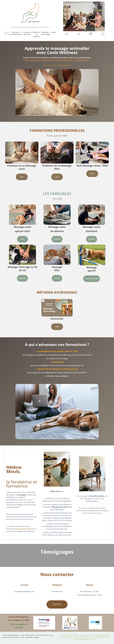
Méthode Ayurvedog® (45, 33)
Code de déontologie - (81, 639)
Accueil (6, 32)
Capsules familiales (28, 33)
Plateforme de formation (36, 34)
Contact (53, 32)
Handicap (92, 639)
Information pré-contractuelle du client (95, 637)
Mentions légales (65, 635)
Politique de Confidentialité (82, 635)
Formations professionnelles (16, 33)
